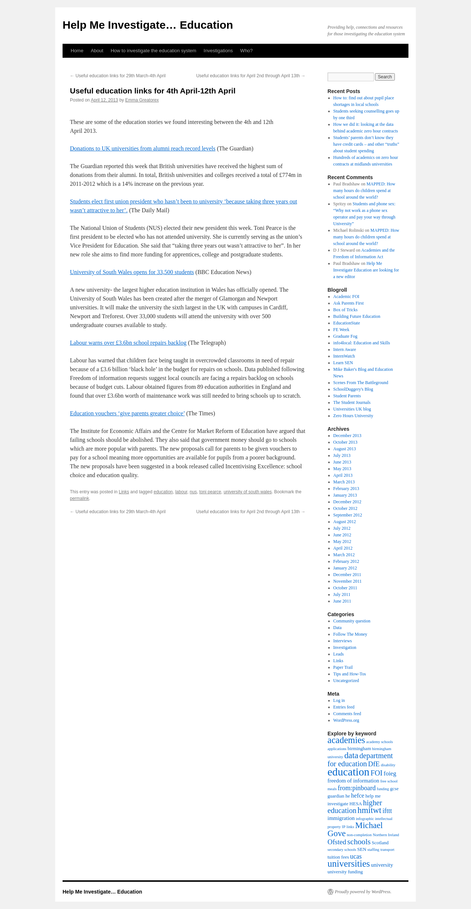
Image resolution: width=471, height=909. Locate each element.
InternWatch (344, 356)
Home (77, 50)
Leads (338, 654)
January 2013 (345, 495)
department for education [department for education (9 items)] (360, 760)
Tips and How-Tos (349, 674)
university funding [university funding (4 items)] (345, 871)
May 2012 (342, 541)
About (97, 50)
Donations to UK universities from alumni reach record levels (142, 148)
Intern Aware (344, 349)
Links (124, 491)
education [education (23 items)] (348, 772)
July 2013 (342, 455)
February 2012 (346, 561)
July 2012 (342, 528)
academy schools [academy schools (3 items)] (379, 742)
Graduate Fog (345, 336)
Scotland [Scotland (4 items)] (380, 842)
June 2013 (342, 462)
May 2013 (342, 468)
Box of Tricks (345, 309)
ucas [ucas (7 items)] (356, 856)
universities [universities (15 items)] (348, 864)
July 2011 (342, 594)
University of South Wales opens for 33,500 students (132, 272)
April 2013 (343, 475)
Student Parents (347, 395)
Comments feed (347, 713)
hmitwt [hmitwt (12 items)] (370, 810)
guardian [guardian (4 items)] (335, 796)
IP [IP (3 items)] (343, 827)
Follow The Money (350, 634)
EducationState (346, 323)
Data (337, 627)
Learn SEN (343, 362)
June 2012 (342, 534)
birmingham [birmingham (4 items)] (359, 748)
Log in (339, 700)
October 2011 (345, 587)
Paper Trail (343, 667)
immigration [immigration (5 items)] (341, 818)
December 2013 (347, 435)
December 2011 (347, 574)
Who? (246, 50)
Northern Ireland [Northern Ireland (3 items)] (386, 835)
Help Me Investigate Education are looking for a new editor (366, 270)
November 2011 (347, 581)
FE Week (341, 329)
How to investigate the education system (153, 50)
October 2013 (345, 442)
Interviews (342, 640)
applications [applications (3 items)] (337, 749)
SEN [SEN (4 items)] (361, 849)
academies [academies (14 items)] (346, 740)
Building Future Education (356, 316)
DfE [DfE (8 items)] (374, 764)
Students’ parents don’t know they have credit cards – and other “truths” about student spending (366, 144)
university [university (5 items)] (382, 865)
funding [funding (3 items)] (383, 789)
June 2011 (342, 601)
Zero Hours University (353, 415)
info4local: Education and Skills (361, 342)
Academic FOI (346, 296)
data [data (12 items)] (351, 755)
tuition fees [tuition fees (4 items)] (338, 857)
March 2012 (344, 554)
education (163, 491)
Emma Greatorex (142, 100)
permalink (79, 498)
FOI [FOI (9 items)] (377, 773)
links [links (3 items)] (350, 827)
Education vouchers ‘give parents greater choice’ (127, 413)
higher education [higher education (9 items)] (354, 806)
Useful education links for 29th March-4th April (118, 75)
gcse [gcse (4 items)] (394, 788)
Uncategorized (346, 680)
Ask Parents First (348, 303)
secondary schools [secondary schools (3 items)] (341, 850)
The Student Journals (352, 402)
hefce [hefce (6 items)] (357, 795)
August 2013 (344, 448)
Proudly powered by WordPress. (363, 891)
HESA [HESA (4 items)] (356, 803)
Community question (352, 621)
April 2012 (343, 548)
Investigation (345, 647)
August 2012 (344, 521)
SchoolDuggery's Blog (353, 389)
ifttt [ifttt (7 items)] (387, 810)
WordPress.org (346, 720)
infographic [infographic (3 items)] (365, 819)
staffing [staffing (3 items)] (373, 850)
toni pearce (210, 491)
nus (193, 491)
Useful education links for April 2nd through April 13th (250, 75)
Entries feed (344, 707)
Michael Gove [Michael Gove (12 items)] (355, 829)
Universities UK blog (352, 409)
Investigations (218, 50)
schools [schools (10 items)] (359, 841)
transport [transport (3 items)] (387, 850)
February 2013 (346, 488)
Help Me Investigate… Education (148, 25)
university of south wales (248, 491)
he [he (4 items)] (348, 796)
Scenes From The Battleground (360, 382)
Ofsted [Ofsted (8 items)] (336, 842)
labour (181, 491)
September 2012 (347, 515)
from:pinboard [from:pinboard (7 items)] (357, 788)
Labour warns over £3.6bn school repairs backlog (128, 343)
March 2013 (344, 481)
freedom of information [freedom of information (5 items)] (353, 781)
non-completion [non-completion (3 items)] (359, 835)
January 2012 (345, 568)
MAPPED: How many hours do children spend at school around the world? (364, 190)
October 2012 (345, 508)
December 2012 (347, 501)
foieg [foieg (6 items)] (390, 773)
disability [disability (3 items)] (388, 765)
